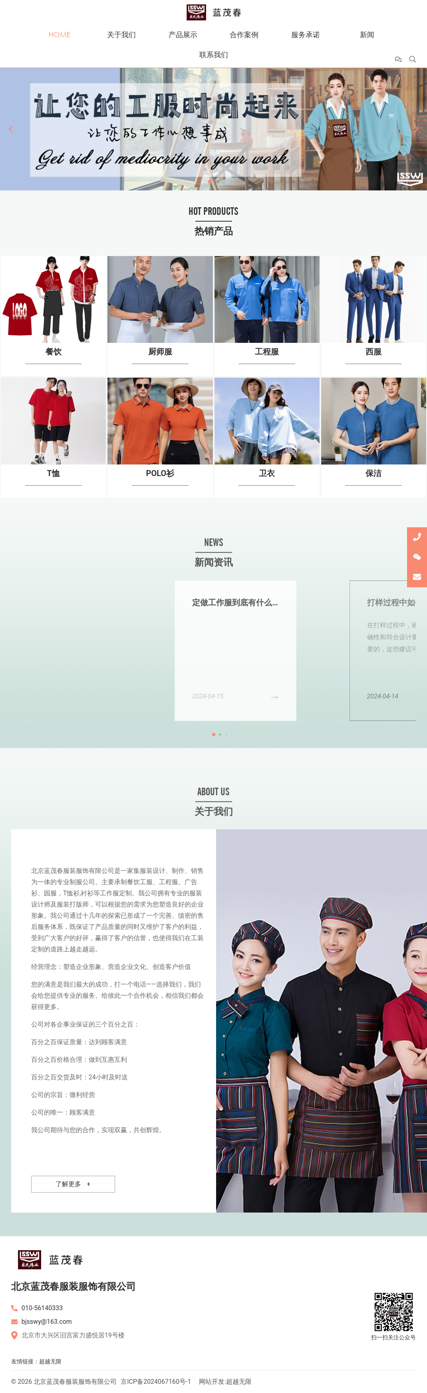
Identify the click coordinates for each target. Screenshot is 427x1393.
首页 (60, 29)
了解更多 (73, 1184)
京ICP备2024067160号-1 (156, 1381)
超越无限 (50, 1361)
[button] (11, 129)
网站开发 (211, 1381)
